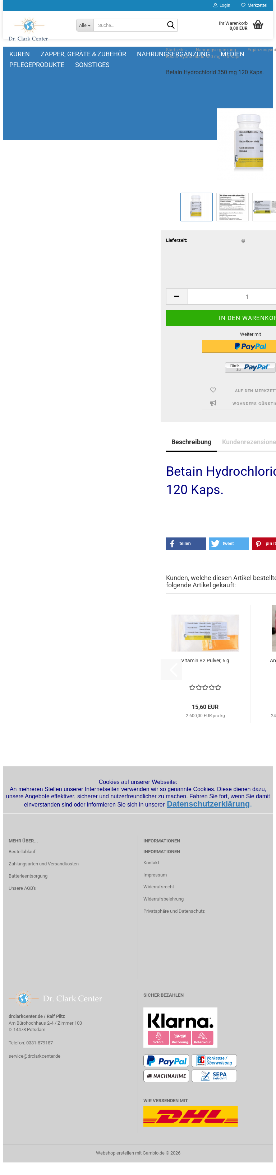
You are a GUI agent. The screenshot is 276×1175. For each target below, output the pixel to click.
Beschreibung (124, 460)
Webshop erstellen (115, 1165)
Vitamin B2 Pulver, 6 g (138, 678)
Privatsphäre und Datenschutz (173, 923)
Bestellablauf (22, 864)
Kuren (30, 53)
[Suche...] (84, 25)
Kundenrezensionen (183, 460)
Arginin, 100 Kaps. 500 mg (228, 682)
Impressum (155, 887)
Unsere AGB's (22, 900)
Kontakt (151, 875)
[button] (109, 314)
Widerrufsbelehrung (163, 911)
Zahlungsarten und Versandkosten (44, 876)
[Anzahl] (183, 314)
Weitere (244, 53)
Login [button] (221, 5)
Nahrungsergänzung (183, 53)
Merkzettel (254, 5)
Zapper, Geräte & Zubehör (94, 53)
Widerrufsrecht (158, 899)
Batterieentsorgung (28, 888)
